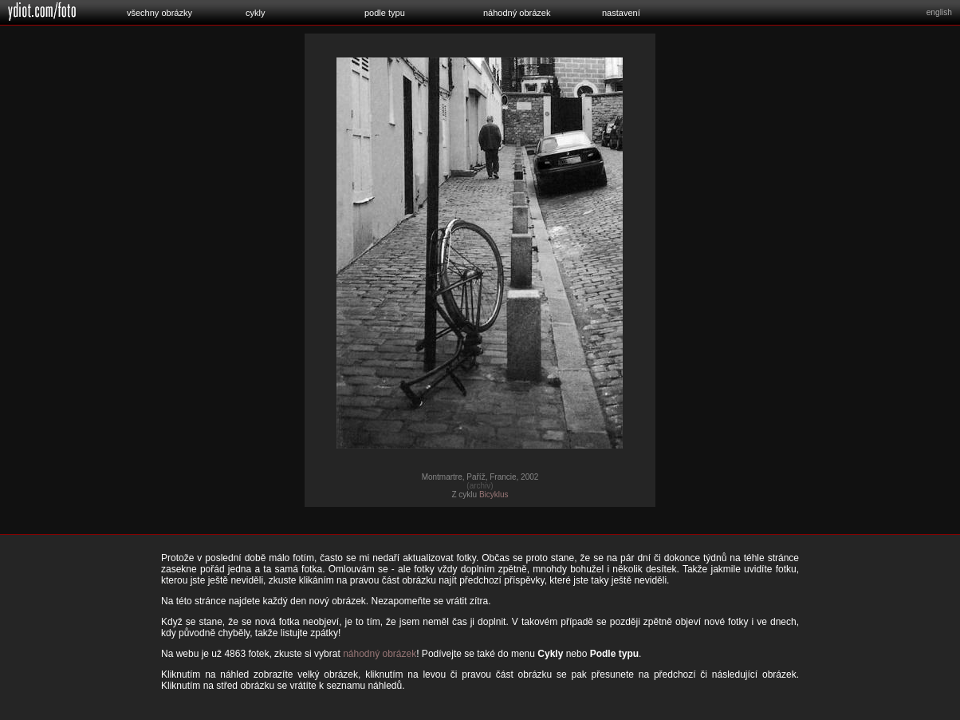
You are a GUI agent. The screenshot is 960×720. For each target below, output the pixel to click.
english (939, 12)
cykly (255, 13)
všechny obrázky (159, 13)
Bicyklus (494, 494)
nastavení (621, 13)
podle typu (384, 13)
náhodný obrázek (516, 13)
